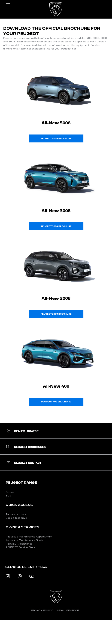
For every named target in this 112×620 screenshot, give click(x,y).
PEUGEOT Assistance (19, 543)
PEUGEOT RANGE (21, 482)
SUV (8, 495)
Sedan (10, 492)
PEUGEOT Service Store (20, 547)
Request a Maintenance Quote (24, 540)
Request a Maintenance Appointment (29, 536)
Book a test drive (16, 517)
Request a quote (16, 514)
